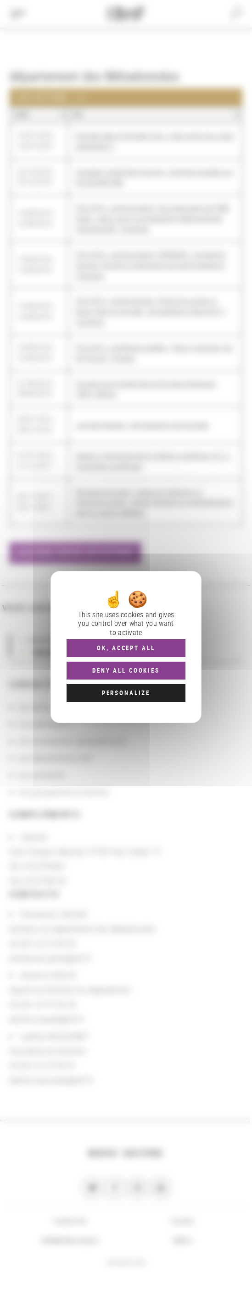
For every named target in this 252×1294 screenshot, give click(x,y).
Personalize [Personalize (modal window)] (126, 693)
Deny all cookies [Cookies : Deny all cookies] (126, 670)
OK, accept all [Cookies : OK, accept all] (126, 648)
